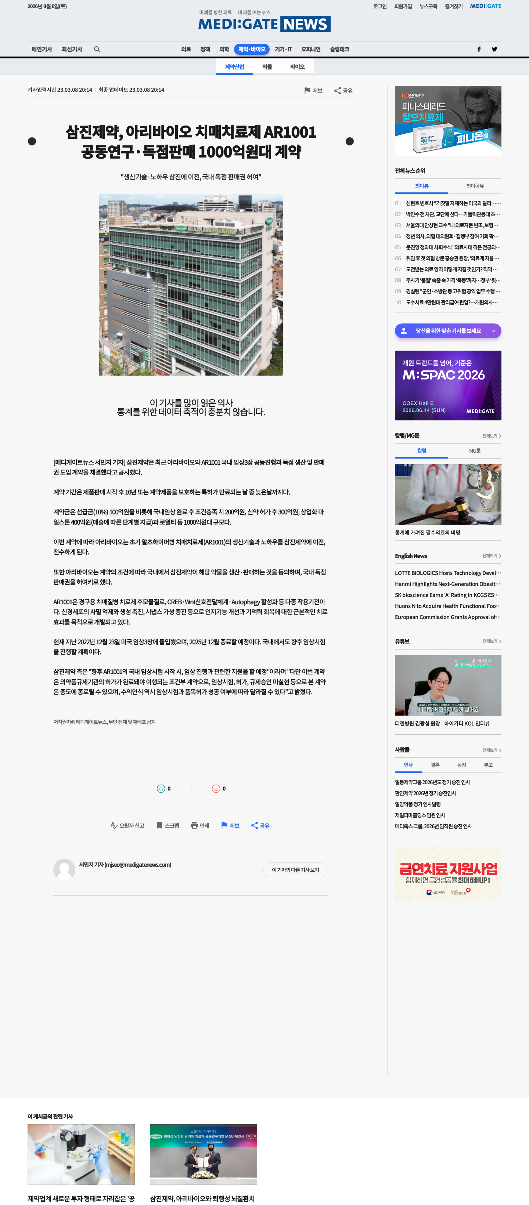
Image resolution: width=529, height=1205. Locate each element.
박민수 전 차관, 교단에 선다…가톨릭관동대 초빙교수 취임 (453, 214)
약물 (267, 66)
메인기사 (42, 49)
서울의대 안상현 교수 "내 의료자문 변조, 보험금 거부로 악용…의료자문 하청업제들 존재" (453, 225)
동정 (461, 764)
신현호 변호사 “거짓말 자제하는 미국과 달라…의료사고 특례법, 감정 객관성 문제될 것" (453, 203)
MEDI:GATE (485, 6)
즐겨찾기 (454, 6)
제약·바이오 (251, 49)
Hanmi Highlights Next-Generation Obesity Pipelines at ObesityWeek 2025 (448, 583)
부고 (488, 764)
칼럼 (421, 450)
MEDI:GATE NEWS (264, 20)
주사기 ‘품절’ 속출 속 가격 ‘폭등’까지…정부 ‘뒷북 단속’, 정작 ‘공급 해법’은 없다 (453, 280)
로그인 (379, 6)
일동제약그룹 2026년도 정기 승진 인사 (432, 782)
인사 (408, 764)
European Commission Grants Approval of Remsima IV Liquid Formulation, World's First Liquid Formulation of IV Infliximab (448, 616)
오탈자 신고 (131, 825)
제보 (317, 90)
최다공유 (475, 185)
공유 (347, 90)
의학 (224, 49)
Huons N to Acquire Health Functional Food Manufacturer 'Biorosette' (448, 605)
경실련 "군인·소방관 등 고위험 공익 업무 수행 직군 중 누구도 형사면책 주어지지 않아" (453, 291)
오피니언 (310, 49)
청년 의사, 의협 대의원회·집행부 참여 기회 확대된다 (453, 236)
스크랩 (172, 825)
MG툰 (475, 450)
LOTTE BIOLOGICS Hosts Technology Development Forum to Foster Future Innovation (448, 572)
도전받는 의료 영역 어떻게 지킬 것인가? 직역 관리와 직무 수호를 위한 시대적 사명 (453, 269)
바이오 (297, 66)
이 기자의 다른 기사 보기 (295, 869)
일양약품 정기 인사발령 (417, 804)
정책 (205, 49)
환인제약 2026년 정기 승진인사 (425, 793)
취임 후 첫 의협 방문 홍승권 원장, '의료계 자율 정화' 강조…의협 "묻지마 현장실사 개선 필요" (453, 258)
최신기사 (72, 49)
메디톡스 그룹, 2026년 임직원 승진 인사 (433, 826)
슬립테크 (339, 49)
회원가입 (403, 6)
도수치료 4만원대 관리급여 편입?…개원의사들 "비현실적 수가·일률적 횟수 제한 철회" (453, 302)
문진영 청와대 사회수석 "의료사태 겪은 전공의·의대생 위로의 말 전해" (453, 247)
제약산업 (234, 66)
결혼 (435, 764)
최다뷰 (421, 185)
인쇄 (204, 825)
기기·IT (283, 49)
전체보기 (489, 436)
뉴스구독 (428, 6)
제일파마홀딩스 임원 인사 (420, 815)
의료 (186, 49)
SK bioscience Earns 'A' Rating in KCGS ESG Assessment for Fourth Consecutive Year (448, 594)
